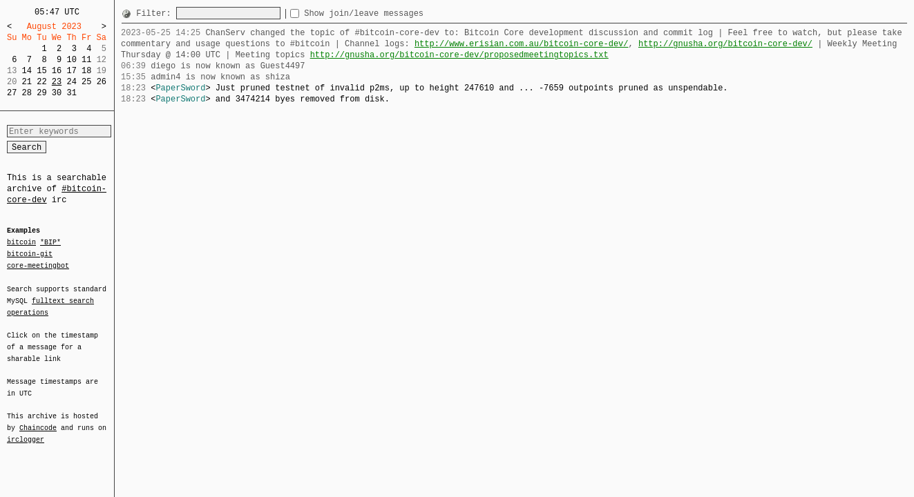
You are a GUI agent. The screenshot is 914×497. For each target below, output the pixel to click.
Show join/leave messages (388, 13)
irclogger (25, 431)
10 (71, 60)
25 (86, 82)
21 (27, 82)
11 (86, 60)
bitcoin (21, 243)
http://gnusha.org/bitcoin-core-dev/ (725, 44)
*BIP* (50, 243)
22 (41, 82)
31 (71, 93)
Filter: (156, 13)
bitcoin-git (30, 254)
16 (56, 71)
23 (56, 82)
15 (41, 71)
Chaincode (38, 420)
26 (101, 82)
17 (71, 71)
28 (27, 93)
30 (56, 93)
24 (71, 82)
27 (12, 93)
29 (41, 93)
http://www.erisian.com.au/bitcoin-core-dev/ (522, 44)
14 (27, 71)
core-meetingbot (38, 265)
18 (86, 71)
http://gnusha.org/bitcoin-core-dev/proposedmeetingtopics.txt (459, 55)
